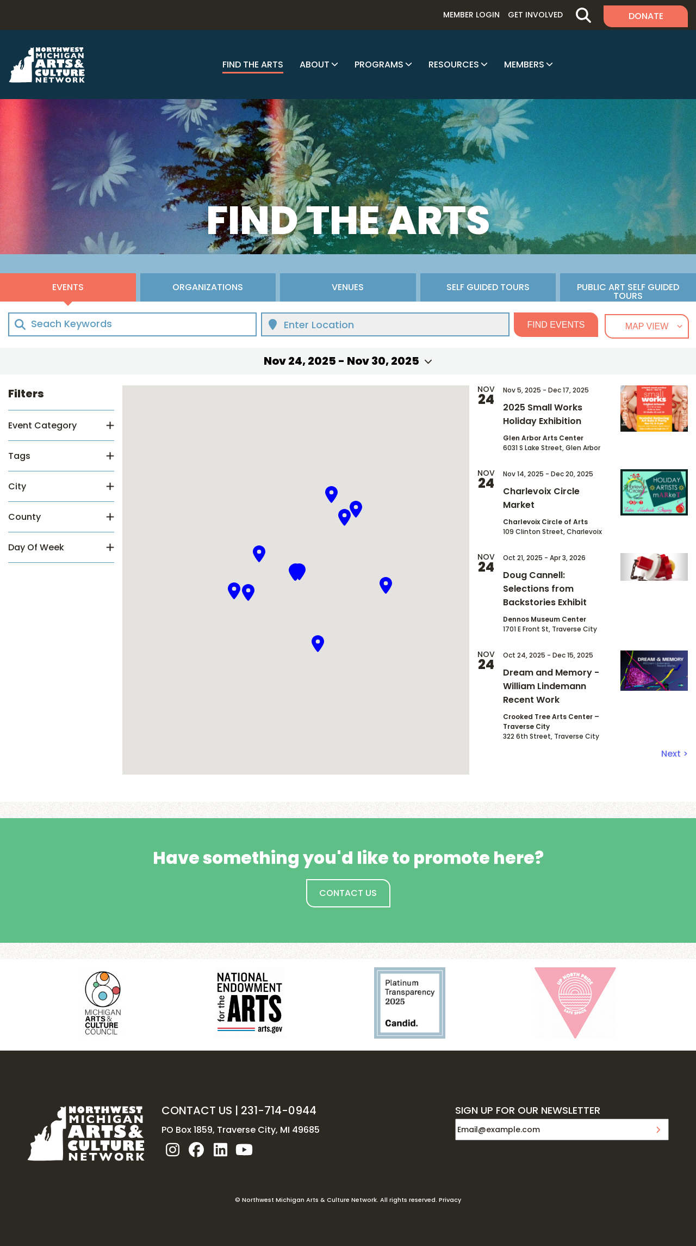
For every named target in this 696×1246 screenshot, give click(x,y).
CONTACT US (196, 1110)
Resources (453, 64)
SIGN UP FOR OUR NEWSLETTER (527, 1111)
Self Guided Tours (488, 287)
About (315, 64)
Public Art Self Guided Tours (628, 291)
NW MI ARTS (46, 65)
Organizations (207, 287)
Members (524, 64)
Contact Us (348, 893)
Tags (19, 456)
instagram (172, 1150)
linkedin (220, 1150)
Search (583, 15)
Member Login (471, 14)
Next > (674, 753)
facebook (196, 1150)
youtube (244, 1150)
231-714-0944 (278, 1110)
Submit (658, 1129)
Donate (646, 16)
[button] (259, 553)
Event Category (42, 425)
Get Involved (535, 14)
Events (68, 287)
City (17, 486)
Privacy (450, 1199)
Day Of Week (36, 547)
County (24, 517)
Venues (348, 287)
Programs (379, 64)
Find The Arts (252, 64)
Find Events (556, 324)
